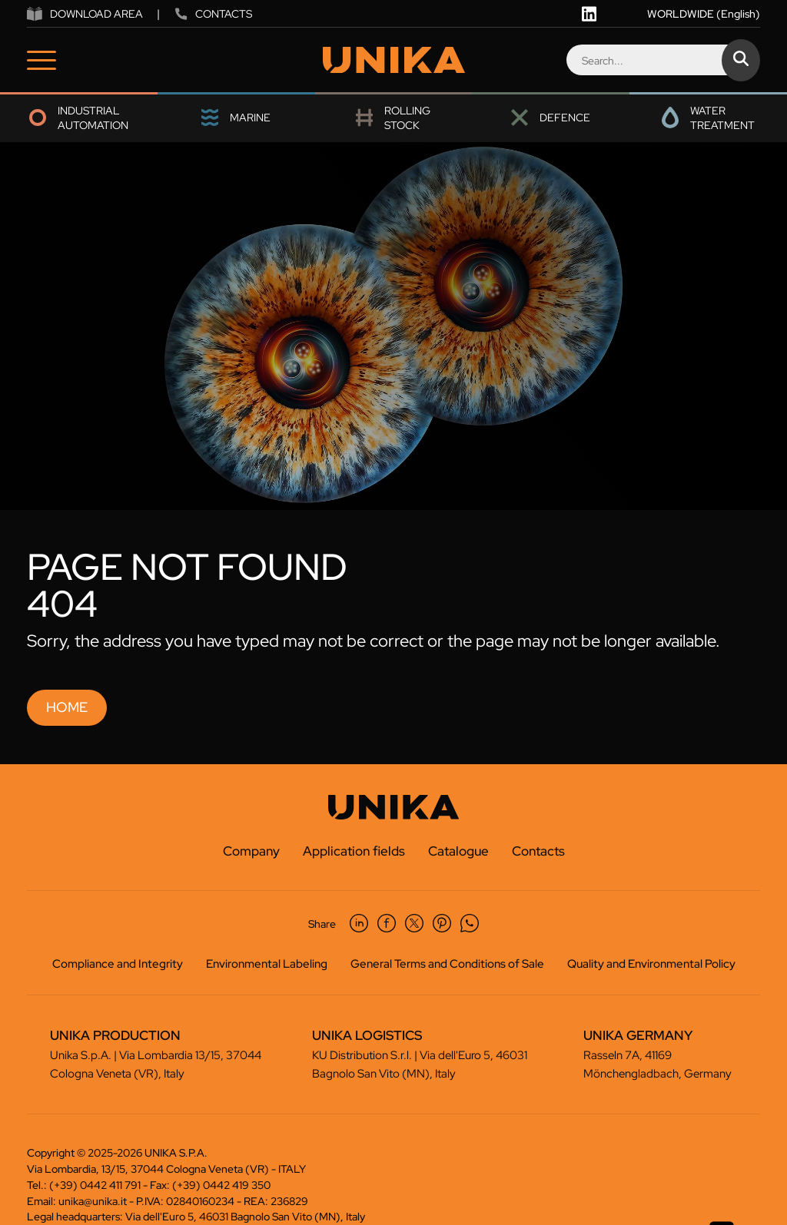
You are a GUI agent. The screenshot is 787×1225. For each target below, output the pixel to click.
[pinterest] (442, 923)
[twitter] (414, 923)
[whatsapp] (469, 923)
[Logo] (394, 60)
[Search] (662, 60)
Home (67, 707)
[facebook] (386, 923)
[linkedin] (589, 13)
